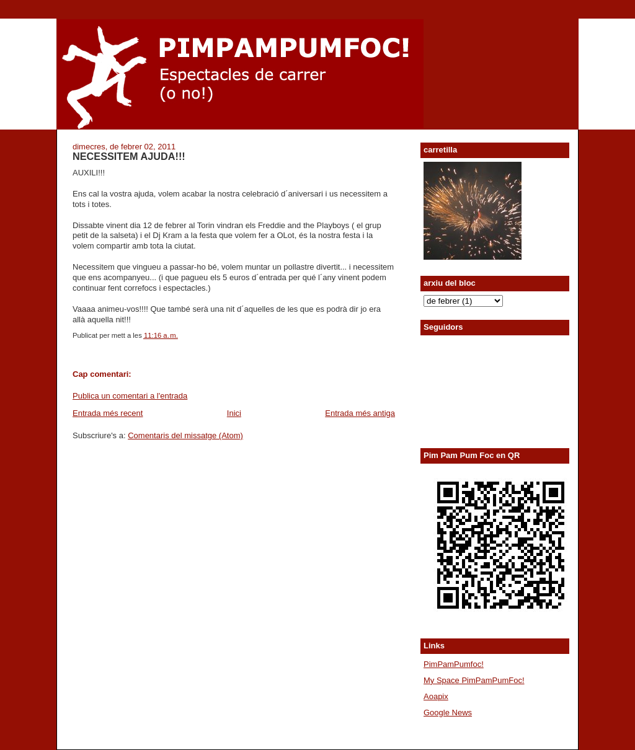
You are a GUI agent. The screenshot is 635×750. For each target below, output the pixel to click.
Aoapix (436, 696)
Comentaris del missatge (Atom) (185, 435)
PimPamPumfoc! (454, 664)
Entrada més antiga (360, 413)
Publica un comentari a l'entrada (130, 395)
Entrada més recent (108, 413)
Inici (234, 413)
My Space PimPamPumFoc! (474, 680)
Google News (448, 712)
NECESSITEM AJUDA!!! (129, 156)
